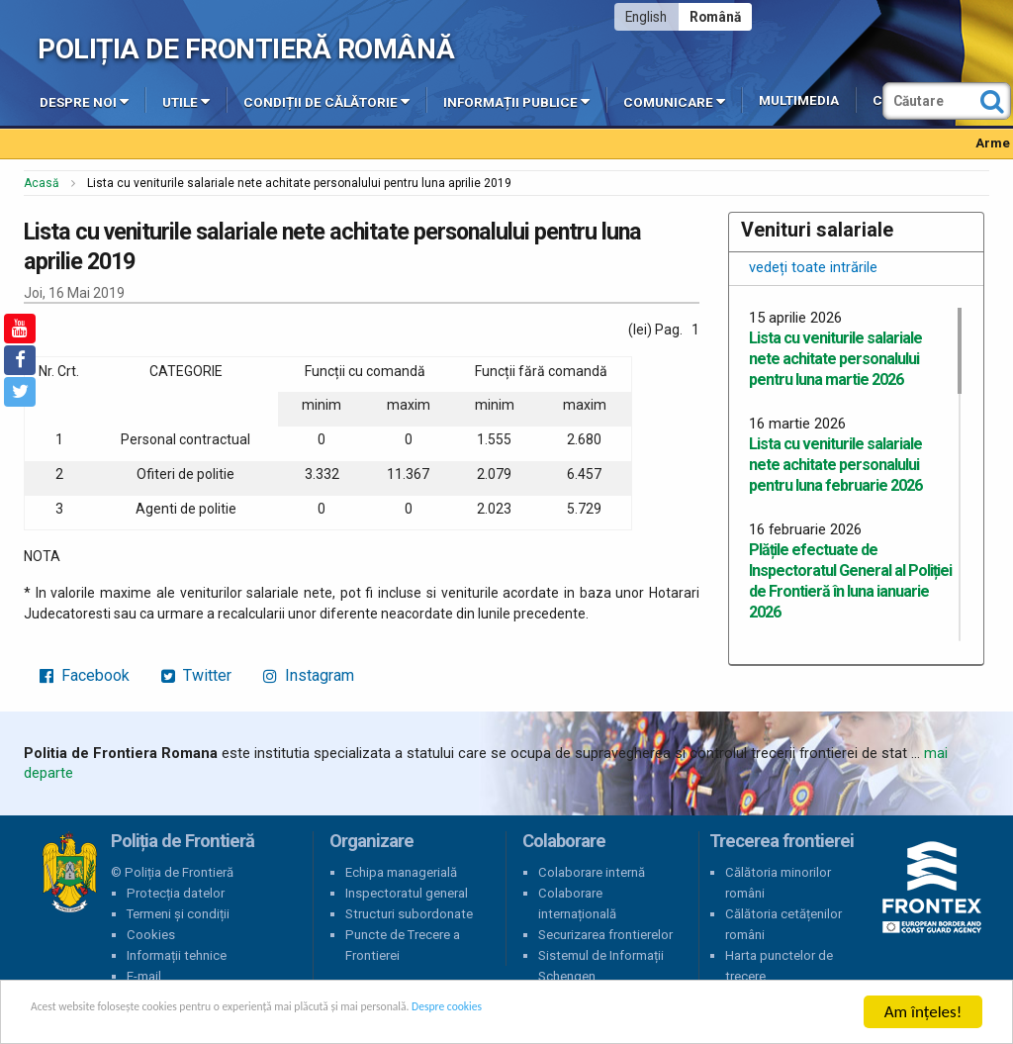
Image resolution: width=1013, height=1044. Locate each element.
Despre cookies (641, 1012)
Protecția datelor (176, 893)
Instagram (308, 675)
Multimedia (799, 100)
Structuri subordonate (409, 913)
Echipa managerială (401, 872)
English (646, 17)
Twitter (196, 675)
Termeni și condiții (178, 913)
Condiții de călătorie (326, 101)
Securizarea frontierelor (605, 934)
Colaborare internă (591, 872)
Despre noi (84, 101)
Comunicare (674, 101)
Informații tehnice (177, 955)
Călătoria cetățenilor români (783, 924)
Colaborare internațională (577, 903)
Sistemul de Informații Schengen (601, 966)
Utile (186, 101)
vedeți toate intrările (813, 267)
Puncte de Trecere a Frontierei (402, 945)
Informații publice (516, 101)
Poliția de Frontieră (69, 872)
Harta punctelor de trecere (779, 966)
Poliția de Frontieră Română (246, 49)
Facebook (85, 675)
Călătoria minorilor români (778, 883)
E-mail (144, 976)
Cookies (151, 934)
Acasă (41, 183)
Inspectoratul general (406, 893)
